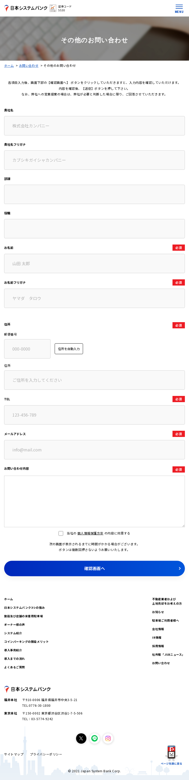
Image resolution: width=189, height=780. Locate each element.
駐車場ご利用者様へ (165, 620)
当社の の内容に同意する (94, 533)
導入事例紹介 (13, 650)
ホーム (9, 65)
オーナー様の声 (14, 624)
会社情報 (158, 629)
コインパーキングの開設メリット (26, 641)
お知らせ (158, 612)
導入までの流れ (14, 658)
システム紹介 (13, 633)
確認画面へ (94, 568)
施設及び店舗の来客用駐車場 (23, 616)
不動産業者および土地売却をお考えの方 (167, 601)
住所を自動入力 (69, 348)
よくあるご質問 (14, 667)
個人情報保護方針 (90, 533)
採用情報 (158, 646)
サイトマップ (14, 754)
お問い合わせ (29, 65)
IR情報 (156, 637)
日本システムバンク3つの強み (24, 607)
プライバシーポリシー (46, 754)
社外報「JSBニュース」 (168, 654)
